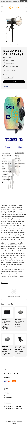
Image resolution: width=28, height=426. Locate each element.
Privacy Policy (15, 421)
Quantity (5, 74)
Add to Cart (14, 82)
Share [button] (5, 86)
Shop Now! (24, 1)
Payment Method (8, 397)
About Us (6, 392)
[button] (2, 7)
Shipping (6, 395)
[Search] (24, 12)
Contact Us (6, 394)
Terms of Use (7, 421)
